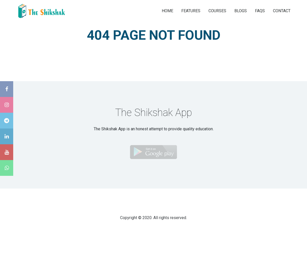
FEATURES (190, 10)
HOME (167, 10)
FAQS (260, 10)
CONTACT (281, 10)
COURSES (217, 10)
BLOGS (240, 10)
